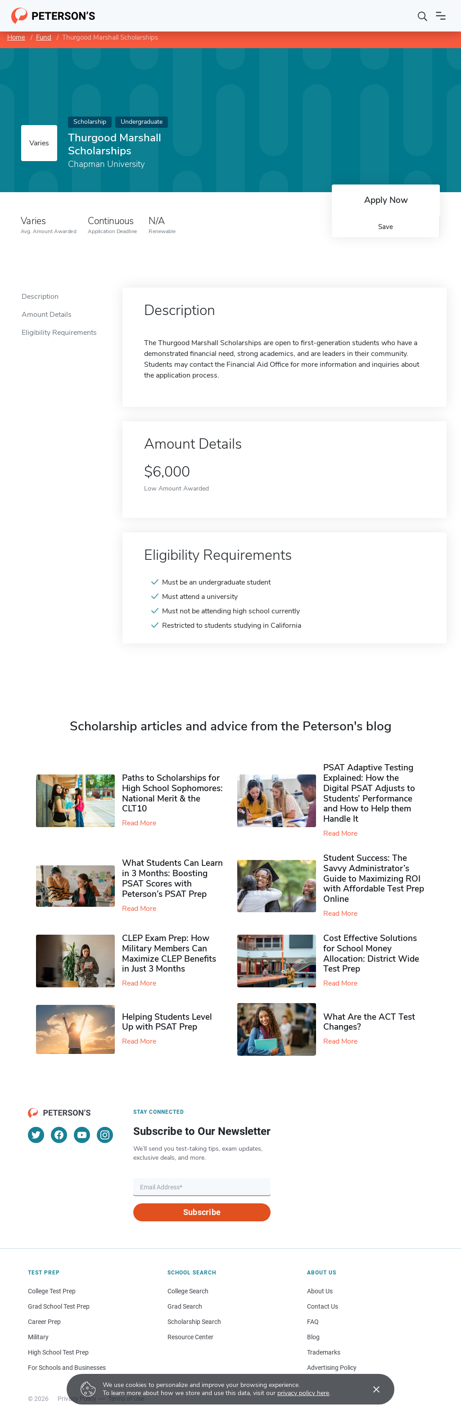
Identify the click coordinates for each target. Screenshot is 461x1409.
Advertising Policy (332, 1367)
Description (40, 297)
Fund (43, 37)
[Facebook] (59, 1135)
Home (16, 37)
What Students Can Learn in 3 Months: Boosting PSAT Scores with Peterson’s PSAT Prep (172, 878)
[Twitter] (36, 1135)
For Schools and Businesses (67, 1367)
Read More (139, 823)
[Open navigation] (441, 16)
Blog (313, 1337)
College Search (187, 1291)
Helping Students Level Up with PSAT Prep (167, 1022)
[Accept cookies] (370, 1389)
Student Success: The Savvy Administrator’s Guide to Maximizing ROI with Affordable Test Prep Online (373, 878)
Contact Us (322, 1306)
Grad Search (184, 1306)
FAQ (313, 1321)
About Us (320, 1291)
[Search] (423, 16)
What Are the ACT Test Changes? (369, 1022)
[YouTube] (82, 1135)
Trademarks (323, 1352)
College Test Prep (52, 1291)
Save (385, 226)
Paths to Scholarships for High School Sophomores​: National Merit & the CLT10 (172, 793)
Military (38, 1337)
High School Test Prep (58, 1352)
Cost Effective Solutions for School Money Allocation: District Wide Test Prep (371, 953)
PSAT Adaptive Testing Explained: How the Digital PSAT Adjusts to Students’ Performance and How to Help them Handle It (369, 793)
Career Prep (44, 1321)
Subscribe (202, 1212)
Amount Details (47, 315)
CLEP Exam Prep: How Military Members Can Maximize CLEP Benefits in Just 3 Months (169, 953)
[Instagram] (105, 1135)
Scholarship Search (194, 1321)
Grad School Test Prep (59, 1306)
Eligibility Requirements (59, 333)
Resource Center (190, 1337)
